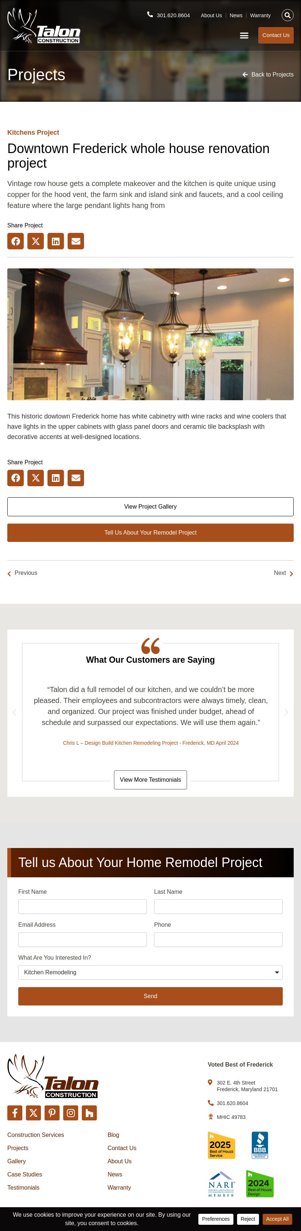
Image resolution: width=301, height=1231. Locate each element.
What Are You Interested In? (54, 958)
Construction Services (35, 1135)
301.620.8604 (173, 15)
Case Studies (24, 1174)
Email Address (37, 925)
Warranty (260, 15)
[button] (288, 15)
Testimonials (23, 1187)
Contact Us (121, 1148)
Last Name (168, 892)
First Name (32, 892)
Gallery (16, 1161)
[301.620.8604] (150, 14)
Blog (113, 1135)
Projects (17, 1148)
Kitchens (21, 132)
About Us (211, 15)
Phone (162, 925)
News (236, 15)
